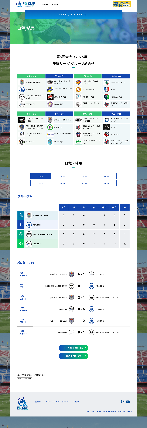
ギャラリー (66, 402)
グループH (106, 183)
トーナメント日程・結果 (73, 348)
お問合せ (55, 4)
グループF (62, 183)
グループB (62, 176)
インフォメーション (79, 14)
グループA (41, 176)
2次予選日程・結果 (73, 356)
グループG (84, 183)
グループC (84, 176)
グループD (106, 176)
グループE (40, 183)
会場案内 (45, 4)
